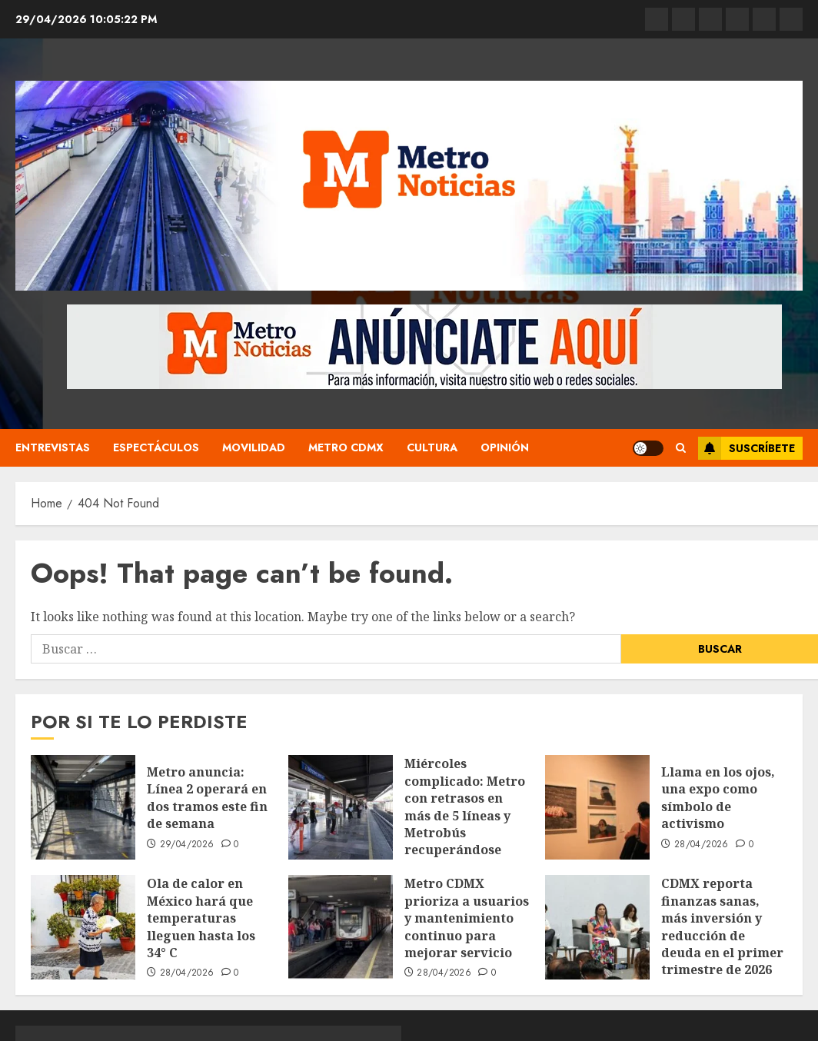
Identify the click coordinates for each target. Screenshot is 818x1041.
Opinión (504, 447)
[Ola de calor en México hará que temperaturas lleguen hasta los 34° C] (83, 927)
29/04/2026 (187, 845)
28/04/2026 (701, 845)
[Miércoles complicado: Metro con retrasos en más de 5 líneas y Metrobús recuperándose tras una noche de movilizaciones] (340, 807)
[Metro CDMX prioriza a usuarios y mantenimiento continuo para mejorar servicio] (340, 927)
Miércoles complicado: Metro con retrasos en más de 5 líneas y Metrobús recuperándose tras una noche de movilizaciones (464, 824)
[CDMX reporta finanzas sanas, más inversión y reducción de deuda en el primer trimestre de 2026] (597, 927)
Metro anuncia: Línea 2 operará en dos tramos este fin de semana (207, 797)
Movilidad (253, 447)
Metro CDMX (346, 447)
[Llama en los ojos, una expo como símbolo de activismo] (597, 807)
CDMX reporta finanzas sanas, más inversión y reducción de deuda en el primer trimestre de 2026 (722, 926)
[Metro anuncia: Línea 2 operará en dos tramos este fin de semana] (83, 807)
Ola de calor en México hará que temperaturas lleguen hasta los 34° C (201, 918)
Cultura (432, 447)
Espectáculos (156, 447)
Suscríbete (746, 448)
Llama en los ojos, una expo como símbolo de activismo (718, 797)
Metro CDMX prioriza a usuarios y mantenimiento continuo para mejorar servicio (466, 918)
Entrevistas (52, 447)
